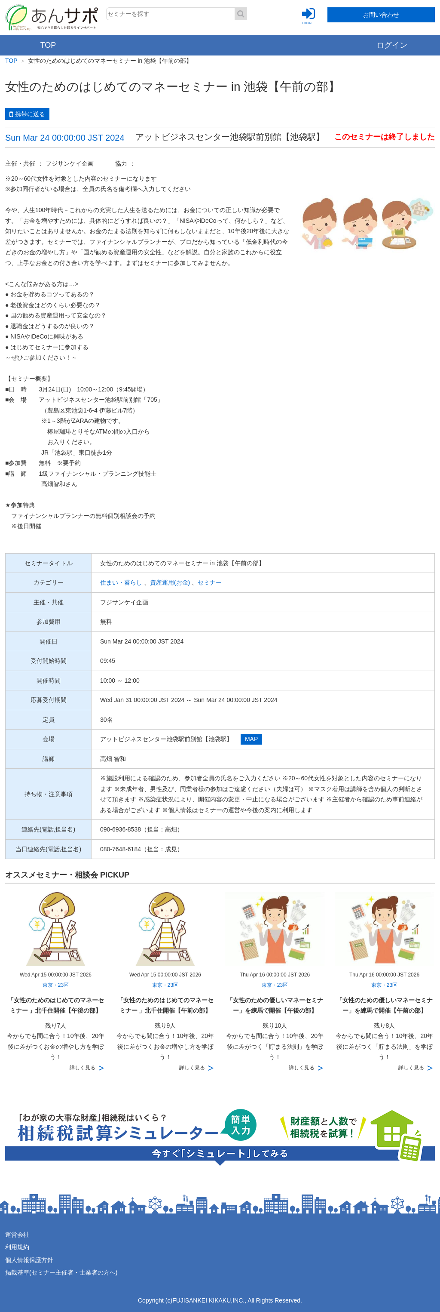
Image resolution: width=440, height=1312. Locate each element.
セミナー (210, 582)
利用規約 (17, 1247)
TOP (48, 45)
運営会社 (17, 1234)
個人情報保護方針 (29, 1260)
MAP (251, 739)
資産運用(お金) (170, 582)
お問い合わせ (381, 14)
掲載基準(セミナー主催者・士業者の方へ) (61, 1272)
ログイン (391, 45)
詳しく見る (82, 1068)
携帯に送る (27, 114)
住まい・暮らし (121, 582)
